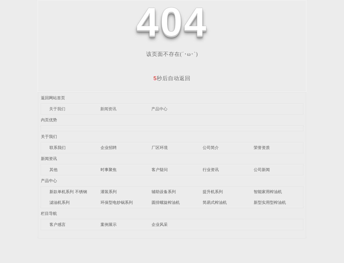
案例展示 (109, 224)
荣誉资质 (262, 147)
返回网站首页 (53, 97)
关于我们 (57, 108)
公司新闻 (262, 169)
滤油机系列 (59, 202)
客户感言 (57, 224)
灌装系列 (109, 191)
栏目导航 (49, 213)
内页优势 (49, 120)
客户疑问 (160, 169)
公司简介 (211, 147)
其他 (53, 169)
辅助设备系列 (164, 191)
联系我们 (57, 147)
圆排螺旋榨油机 (166, 202)
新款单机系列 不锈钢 (68, 191)
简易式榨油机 (215, 202)
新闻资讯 (108, 108)
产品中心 (159, 108)
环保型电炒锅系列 (117, 202)
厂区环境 (160, 147)
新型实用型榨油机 (270, 202)
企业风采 (160, 224)
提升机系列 (213, 191)
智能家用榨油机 (268, 191)
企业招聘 (109, 147)
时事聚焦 (109, 169)
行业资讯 (211, 169)
